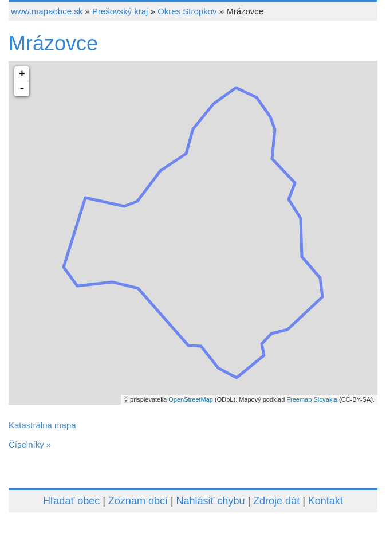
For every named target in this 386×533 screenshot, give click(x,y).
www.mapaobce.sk (46, 11)
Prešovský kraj (120, 11)
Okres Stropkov (186, 11)
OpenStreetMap (190, 399)
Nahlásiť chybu (210, 501)
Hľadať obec (71, 501)
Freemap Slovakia (311, 399)
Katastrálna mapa (42, 425)
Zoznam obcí (138, 501)
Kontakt (325, 501)
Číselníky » (30, 444)
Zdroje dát (276, 501)
